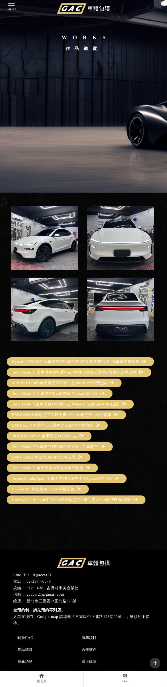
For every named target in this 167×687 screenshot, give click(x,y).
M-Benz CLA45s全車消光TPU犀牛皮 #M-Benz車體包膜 (63, 383)
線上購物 (89, 662)
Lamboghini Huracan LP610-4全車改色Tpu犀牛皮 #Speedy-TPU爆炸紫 (74, 500)
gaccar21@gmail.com (45, 594)
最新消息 (25, 662)
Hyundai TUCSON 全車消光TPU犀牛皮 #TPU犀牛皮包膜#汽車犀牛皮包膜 (79, 361)
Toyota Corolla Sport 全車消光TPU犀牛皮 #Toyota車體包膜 (65, 478)
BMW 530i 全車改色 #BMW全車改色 (47, 457)
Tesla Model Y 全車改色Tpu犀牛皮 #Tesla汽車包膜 (58, 393)
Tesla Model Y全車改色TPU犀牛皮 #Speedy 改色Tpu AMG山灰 (69, 404)
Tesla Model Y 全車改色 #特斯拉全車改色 (51, 468)
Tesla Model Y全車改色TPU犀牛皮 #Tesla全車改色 (58, 446)
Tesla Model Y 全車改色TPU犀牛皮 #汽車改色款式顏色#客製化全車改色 (77, 372)
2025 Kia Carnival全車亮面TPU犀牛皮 (48, 436)
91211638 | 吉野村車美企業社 (53, 588)
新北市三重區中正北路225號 (52, 601)
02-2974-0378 (39, 581)
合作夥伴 (89, 650)
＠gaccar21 (42, 575)
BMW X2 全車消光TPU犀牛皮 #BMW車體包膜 (56, 425)
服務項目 (89, 638)
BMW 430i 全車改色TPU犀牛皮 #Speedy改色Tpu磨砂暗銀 (65, 415)
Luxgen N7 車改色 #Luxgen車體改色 (46, 489)
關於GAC (25, 638)
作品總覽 (25, 650)
